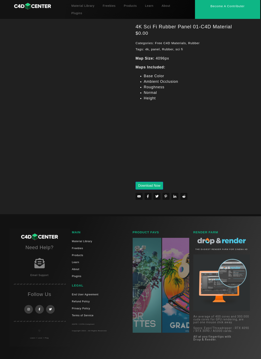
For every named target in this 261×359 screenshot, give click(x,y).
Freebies (109, 5)
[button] (227, 6)
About (166, 5)
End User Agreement (85, 294)
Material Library (82, 5)
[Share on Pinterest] (165, 196)
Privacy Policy (81, 308)
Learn (149, 5)
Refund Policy (81, 301)
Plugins (76, 13)
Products (130, 5)
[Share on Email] (139, 196)
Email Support (39, 275)
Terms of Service (83, 315)
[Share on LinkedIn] (174, 196)
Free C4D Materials (170, 43)
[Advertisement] (196, 144)
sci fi (179, 49)
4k (147, 49)
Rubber (194, 43)
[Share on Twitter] (156, 196)
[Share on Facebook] (148, 196)
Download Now (149, 185)
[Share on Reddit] (183, 196)
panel (155, 49)
